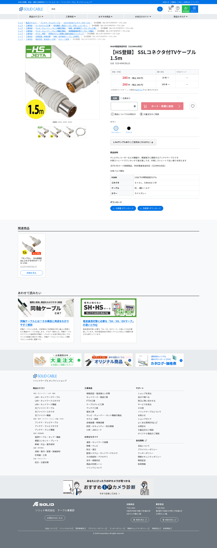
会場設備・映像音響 (43, 36)
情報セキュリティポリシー (149, 456)
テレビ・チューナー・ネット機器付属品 (50, 28)
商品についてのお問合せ (123, 114)
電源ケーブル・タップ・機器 (47, 437)
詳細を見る (32, 272)
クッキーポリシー (146, 453)
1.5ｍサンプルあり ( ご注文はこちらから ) (133, 142)
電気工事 (90, 411)
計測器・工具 (41, 455)
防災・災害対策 (42, 462)
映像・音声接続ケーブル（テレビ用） (83, 28)
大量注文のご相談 (149, 114)
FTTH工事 (90, 400)
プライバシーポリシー (148, 449)
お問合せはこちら (55, 517)
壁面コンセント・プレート (46, 440)
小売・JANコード (94, 429)
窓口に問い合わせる (147, 400)
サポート (140, 388)
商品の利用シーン (94, 464)
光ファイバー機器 (43, 415)
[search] (103, 9)
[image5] (65, 122)
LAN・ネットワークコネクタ (47, 400)
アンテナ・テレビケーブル (50, 22)
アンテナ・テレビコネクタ (46, 426)
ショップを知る (145, 393)
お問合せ (142, 426)
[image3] (55, 122)
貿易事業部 (81, 528)
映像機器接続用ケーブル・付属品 (81, 31)
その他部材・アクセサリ (97, 456)
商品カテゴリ (39, 388)
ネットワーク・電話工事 (97, 397)
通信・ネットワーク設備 (97, 442)
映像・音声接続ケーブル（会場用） (66, 36)
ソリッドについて (94, 467)
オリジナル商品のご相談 (148, 433)
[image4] (70, 122)
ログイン (139, 90)
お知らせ (142, 415)
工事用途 (29, 25)
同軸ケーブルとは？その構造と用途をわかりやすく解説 (44, 322)
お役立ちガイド (91, 436)
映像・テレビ (92, 445)
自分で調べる (144, 397)
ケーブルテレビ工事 (42, 25)
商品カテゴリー (31, 22)
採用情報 (142, 464)
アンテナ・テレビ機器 (44, 429)
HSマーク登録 (63, 39)
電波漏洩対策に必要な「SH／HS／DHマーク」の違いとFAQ (108, 322)
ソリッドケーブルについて (149, 411)
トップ (20, 22)
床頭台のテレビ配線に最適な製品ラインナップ (66, 33)
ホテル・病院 (40, 33)
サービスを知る (145, 404)
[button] (36, 16)
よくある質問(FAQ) (146, 422)
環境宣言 (142, 460)
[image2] (60, 122)
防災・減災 (91, 449)
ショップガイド (145, 418)
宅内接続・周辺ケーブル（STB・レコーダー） (70, 25)
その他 (141, 408)
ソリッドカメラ (66, 528)
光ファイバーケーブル (44, 408)
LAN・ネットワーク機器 (45, 404)
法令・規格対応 (93, 460)
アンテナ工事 (92, 408)
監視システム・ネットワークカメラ (102, 453)
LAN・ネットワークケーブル (47, 397)
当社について (144, 445)
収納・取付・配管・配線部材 (47, 451)
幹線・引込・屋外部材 (45, 444)
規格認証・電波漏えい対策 (45, 39)
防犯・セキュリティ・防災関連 (100, 426)
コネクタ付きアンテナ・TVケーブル (76, 22)
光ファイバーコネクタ (44, 411)
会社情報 (141, 440)
